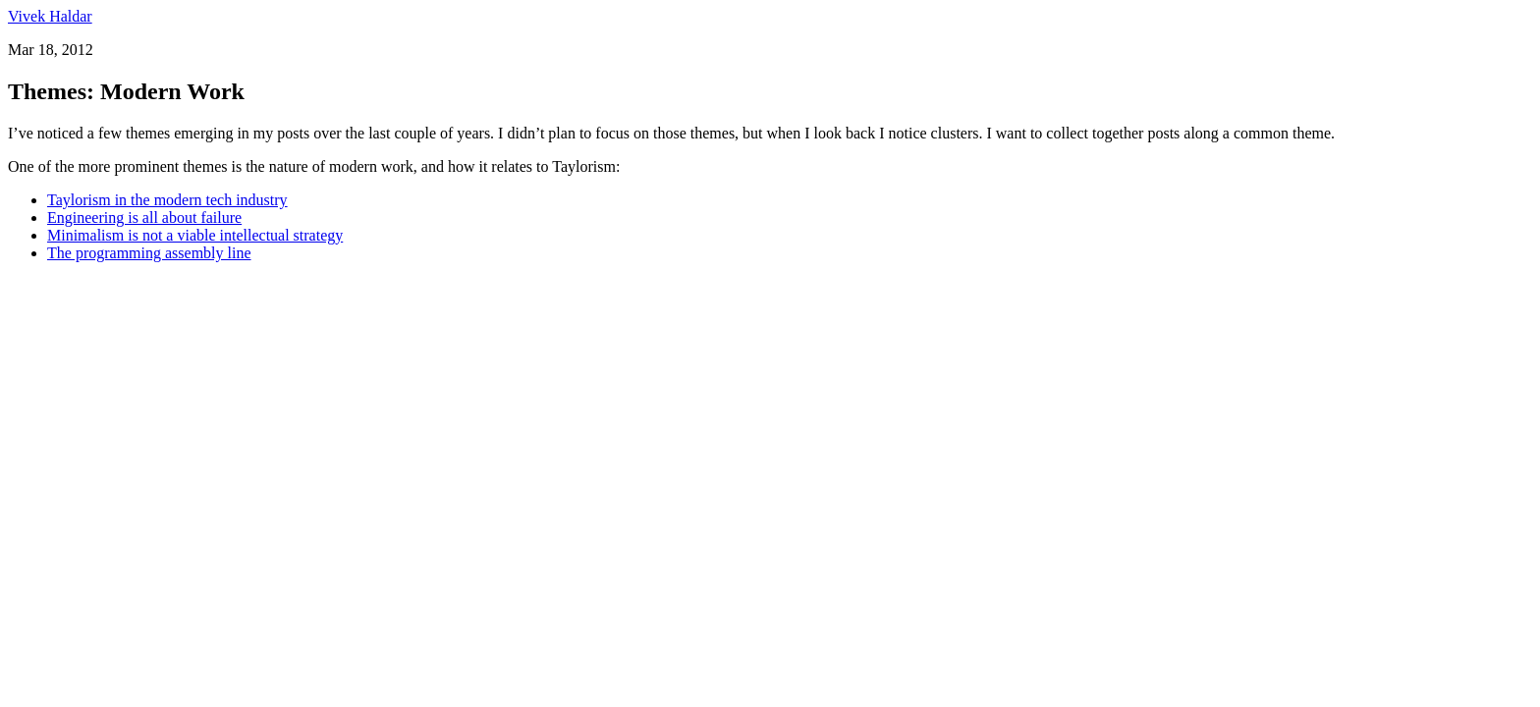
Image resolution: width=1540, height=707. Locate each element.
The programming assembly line (149, 253)
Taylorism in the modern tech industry (167, 199)
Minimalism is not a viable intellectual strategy (195, 235)
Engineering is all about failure (144, 217)
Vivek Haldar (50, 16)
